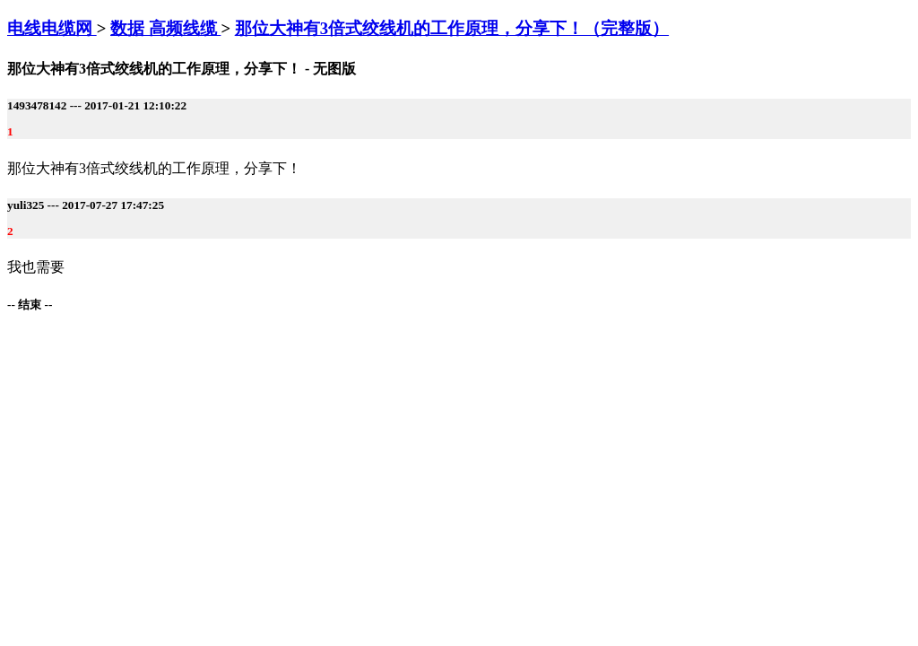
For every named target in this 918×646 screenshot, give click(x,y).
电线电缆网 (52, 28)
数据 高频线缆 (165, 28)
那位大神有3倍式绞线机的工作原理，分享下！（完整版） (452, 28)
